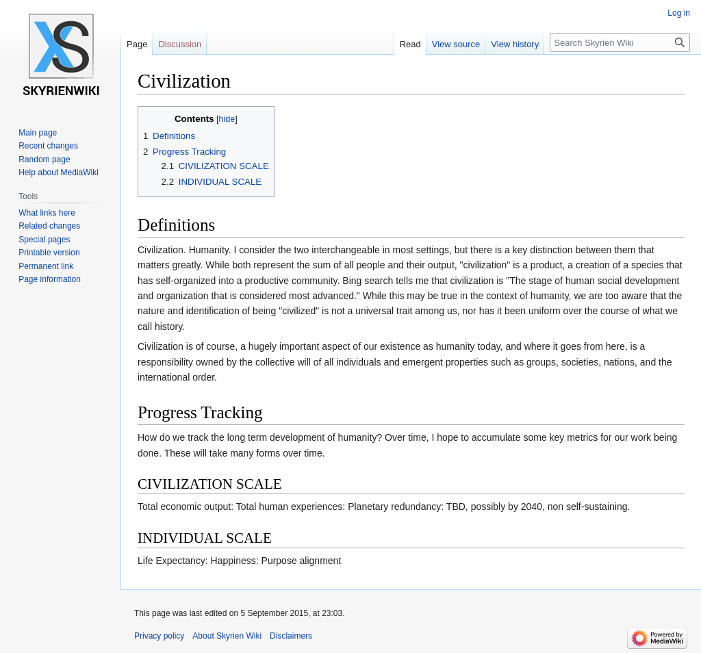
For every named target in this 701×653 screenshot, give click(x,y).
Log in (678, 13)
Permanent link (45, 266)
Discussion (179, 44)
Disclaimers (291, 636)
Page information (49, 279)
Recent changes (48, 146)
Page (137, 44)
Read (410, 44)
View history (515, 44)
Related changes (49, 226)
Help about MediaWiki (58, 172)
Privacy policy (159, 636)
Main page (37, 133)
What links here (46, 213)
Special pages (44, 239)
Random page (44, 159)
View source (456, 44)
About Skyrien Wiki (227, 636)
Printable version (48, 252)
